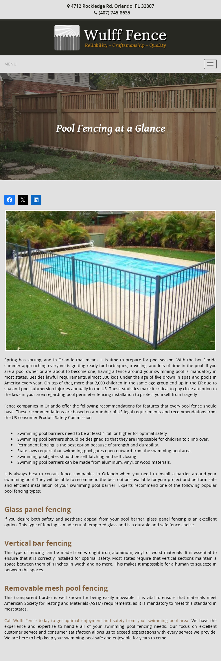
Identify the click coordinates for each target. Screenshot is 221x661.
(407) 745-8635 (112, 13)
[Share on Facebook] (9, 200)
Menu (10, 64)
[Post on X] (23, 200)
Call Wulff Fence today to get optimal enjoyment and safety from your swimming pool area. (97, 620)
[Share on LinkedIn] (36, 200)
